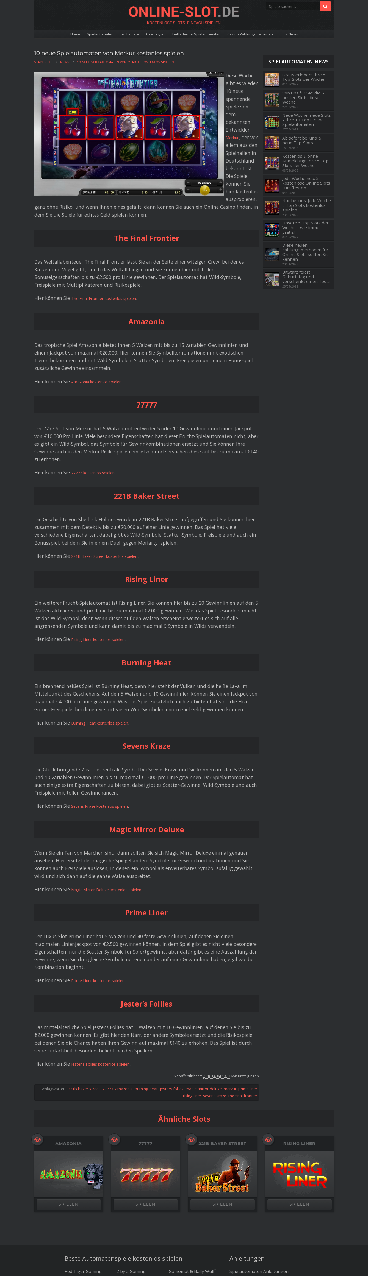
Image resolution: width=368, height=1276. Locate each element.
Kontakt (220, 1221)
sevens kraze (214, 995)
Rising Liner (299, 1043)
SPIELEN (69, 1104)
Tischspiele (117, 35)
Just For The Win (134, 1185)
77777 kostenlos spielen (98, 372)
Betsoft (72, 1199)
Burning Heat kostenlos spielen (106, 622)
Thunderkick (130, 1178)
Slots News (309, 35)
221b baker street (84, 988)
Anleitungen (149, 35)
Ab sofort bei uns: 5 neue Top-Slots (301, 140)
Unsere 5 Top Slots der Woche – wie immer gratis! (305, 227)
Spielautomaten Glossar (254, 1185)
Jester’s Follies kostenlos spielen (107, 963)
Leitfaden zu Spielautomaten (198, 35)
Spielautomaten (83, 35)
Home (53, 35)
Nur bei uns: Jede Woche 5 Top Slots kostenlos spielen (306, 205)
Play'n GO (74, 1178)
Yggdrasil (126, 1192)
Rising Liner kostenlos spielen (104, 538)
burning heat (146, 988)
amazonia (124, 988)
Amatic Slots (181, 1199)
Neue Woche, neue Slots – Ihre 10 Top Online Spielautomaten (306, 120)
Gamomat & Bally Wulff (192, 1171)
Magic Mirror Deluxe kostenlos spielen (114, 788)
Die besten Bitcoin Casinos (184, 1214)
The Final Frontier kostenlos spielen (111, 197)
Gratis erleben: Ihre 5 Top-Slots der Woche (303, 77)
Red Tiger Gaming (83, 1171)
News (235, 1192)
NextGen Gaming (134, 1199)
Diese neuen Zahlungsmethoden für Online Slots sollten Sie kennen (305, 252)
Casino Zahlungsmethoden (263, 35)
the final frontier (242, 995)
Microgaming (78, 1192)
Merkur (174, 83)
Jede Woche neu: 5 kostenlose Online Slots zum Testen (306, 183)
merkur (230, 988)
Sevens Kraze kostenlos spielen (106, 705)
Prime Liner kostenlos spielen (104, 880)
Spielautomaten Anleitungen (259, 1171)
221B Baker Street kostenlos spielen (111, 455)
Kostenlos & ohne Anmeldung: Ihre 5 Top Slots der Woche (305, 161)
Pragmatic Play (184, 1178)
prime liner (247, 988)
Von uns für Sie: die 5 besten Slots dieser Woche (303, 97)
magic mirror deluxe (204, 988)
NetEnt (72, 1185)
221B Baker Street (223, 1043)
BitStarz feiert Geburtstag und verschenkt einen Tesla (306, 276)
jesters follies (172, 988)
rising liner (192, 995)
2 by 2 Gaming (131, 1171)
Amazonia (69, 1043)
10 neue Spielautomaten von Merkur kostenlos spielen (135, 52)
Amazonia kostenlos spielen (102, 281)
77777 (107, 988)
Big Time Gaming (186, 1192)
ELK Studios (181, 1185)
